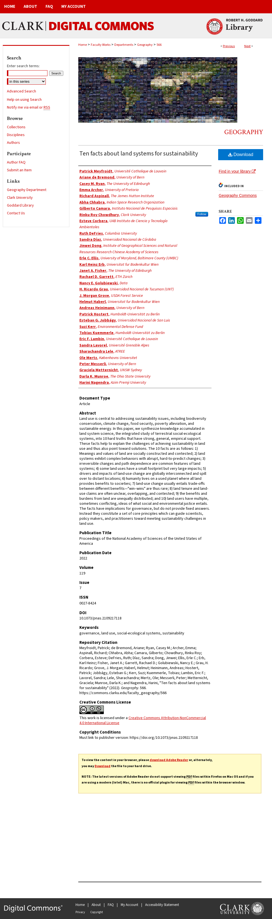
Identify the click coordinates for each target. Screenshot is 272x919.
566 (159, 44)
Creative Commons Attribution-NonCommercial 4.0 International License (142, 720)
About (96, 904)
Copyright (96, 912)
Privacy (80, 912)
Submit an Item (19, 170)
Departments (123, 44)
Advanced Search (21, 91)
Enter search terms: (23, 66)
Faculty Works (100, 44)
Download (240, 154)
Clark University (20, 197)
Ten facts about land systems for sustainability (138, 153)
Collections (16, 127)
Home (82, 44)
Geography (145, 44)
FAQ (111, 904)
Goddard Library (20, 205)
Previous (229, 46)
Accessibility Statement (162, 904)
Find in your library (237, 171)
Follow (201, 214)
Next (247, 46)
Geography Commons (238, 195)
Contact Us (16, 213)
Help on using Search (24, 99)
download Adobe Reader (169, 760)
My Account (129, 904)
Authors (13, 142)
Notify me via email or (28, 107)
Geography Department (26, 190)
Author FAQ (16, 162)
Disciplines (16, 135)
